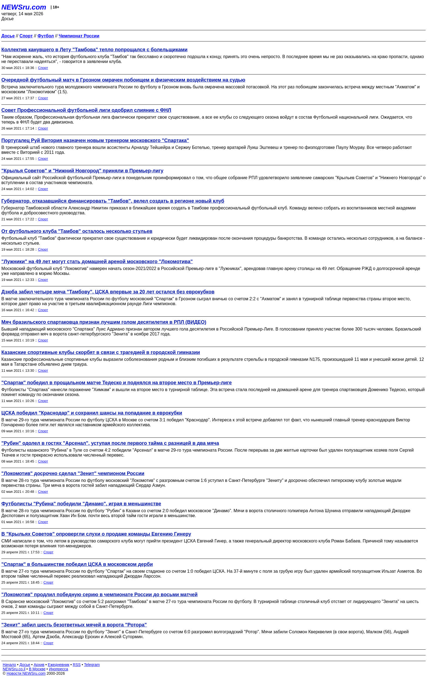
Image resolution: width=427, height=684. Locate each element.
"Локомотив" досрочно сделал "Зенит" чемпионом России (72, 473)
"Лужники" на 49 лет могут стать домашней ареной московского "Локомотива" (97, 261)
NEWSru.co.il (14, 669)
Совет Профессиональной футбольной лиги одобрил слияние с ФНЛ (86, 110)
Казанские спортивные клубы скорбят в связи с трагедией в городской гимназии (100, 352)
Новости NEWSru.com (26, 673)
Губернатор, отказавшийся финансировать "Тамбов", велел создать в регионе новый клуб (112, 201)
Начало (9, 664)
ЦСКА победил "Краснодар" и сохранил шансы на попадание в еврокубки (91, 413)
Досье (24, 664)
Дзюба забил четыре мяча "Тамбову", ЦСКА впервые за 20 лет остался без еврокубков (107, 292)
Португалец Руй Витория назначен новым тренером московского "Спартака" (95, 140)
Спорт (43, 68)
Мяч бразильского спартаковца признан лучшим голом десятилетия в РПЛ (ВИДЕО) (103, 322)
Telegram (92, 664)
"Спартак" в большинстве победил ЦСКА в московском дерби (77, 564)
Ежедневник (58, 664)
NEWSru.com (23, 7)
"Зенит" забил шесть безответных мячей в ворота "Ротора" (74, 625)
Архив (39, 664)
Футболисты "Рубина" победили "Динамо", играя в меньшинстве (81, 503)
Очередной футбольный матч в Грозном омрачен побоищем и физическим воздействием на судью (123, 80)
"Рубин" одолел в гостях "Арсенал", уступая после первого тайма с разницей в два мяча (110, 443)
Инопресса (58, 669)
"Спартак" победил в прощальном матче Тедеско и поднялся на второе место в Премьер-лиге (116, 382)
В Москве (37, 669)
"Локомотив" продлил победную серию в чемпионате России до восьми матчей (99, 594)
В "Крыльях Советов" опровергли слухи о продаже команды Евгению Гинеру (96, 534)
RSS (77, 664)
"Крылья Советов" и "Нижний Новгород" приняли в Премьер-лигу (82, 170)
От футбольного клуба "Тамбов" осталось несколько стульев (76, 231)
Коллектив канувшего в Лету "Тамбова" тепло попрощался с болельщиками (94, 49)
